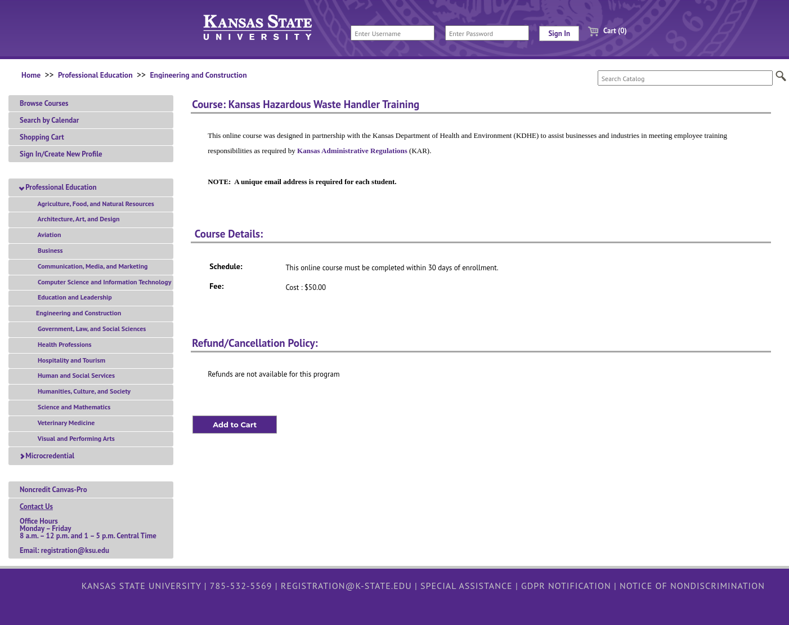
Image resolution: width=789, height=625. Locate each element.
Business (48, 250)
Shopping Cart (42, 137)
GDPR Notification (566, 585)
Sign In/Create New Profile (61, 154)
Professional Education (95, 75)
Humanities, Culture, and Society (82, 391)
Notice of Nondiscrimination (692, 585)
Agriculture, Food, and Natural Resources (94, 203)
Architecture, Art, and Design (76, 219)
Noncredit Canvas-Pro (53, 489)
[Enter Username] (392, 33)
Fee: (216, 286)
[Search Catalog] (685, 78)
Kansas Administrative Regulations (352, 150)
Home (31, 75)
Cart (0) (603, 30)
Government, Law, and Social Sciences (90, 328)
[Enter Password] (487, 33)
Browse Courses (44, 103)
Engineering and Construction (198, 75)
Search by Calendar (49, 120)
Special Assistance (466, 585)
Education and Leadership (73, 297)
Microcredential (47, 456)
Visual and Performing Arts (74, 438)
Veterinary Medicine (64, 422)
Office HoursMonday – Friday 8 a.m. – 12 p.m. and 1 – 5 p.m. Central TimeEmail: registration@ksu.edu (88, 528)
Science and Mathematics (72, 407)
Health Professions (63, 344)
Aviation (47, 234)
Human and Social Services (74, 375)
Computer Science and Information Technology (102, 282)
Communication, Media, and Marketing (91, 266)
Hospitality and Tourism (69, 360)
